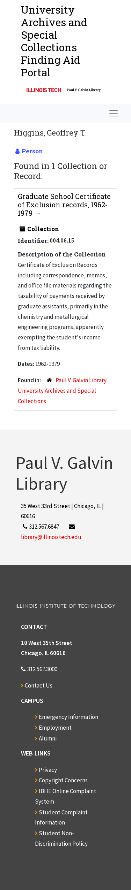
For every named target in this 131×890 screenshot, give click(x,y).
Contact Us (38, 685)
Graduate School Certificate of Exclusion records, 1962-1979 (64, 204)
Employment (55, 727)
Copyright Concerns (63, 780)
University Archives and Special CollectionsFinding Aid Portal (54, 41)
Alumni (48, 738)
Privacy (48, 770)
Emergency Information (68, 717)
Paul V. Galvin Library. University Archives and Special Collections (62, 390)
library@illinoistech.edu (51, 537)
